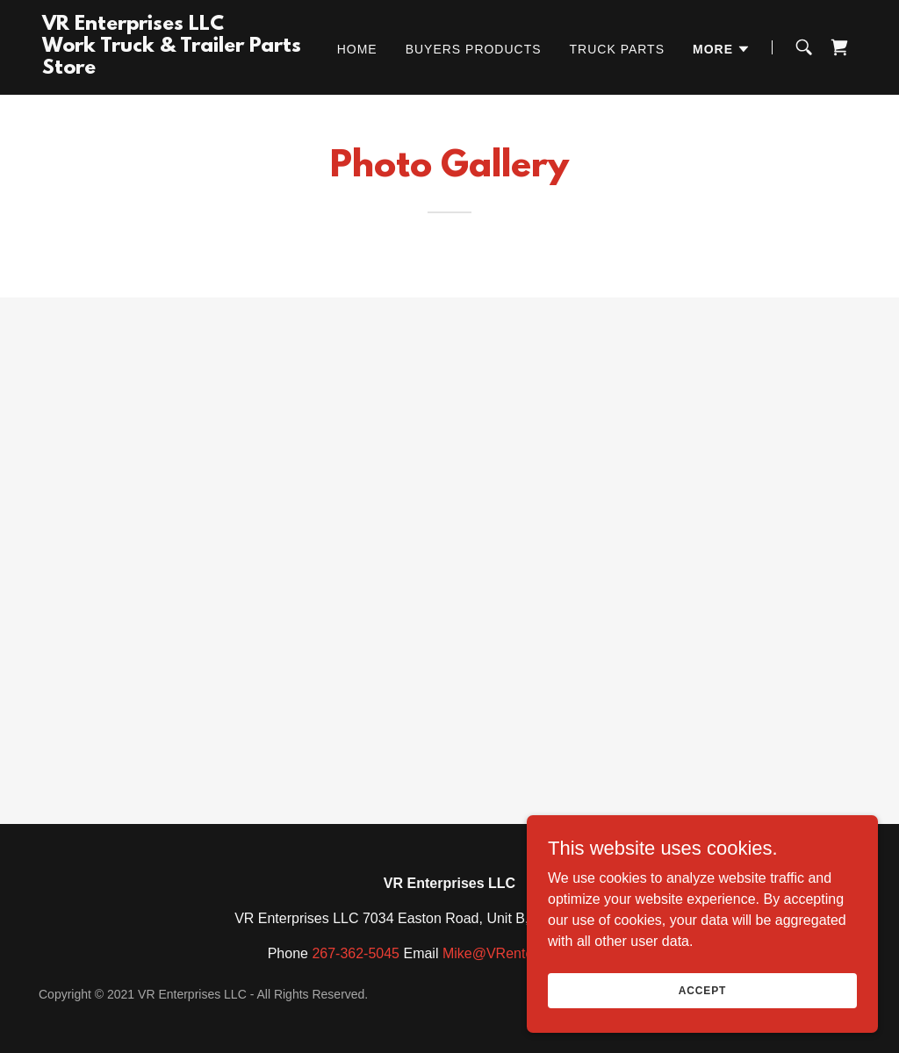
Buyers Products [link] (474, 49)
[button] (722, 49)
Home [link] (357, 49)
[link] (184, 68)
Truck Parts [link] (617, 49)
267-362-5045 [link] (355, 953)
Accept (702, 990)
